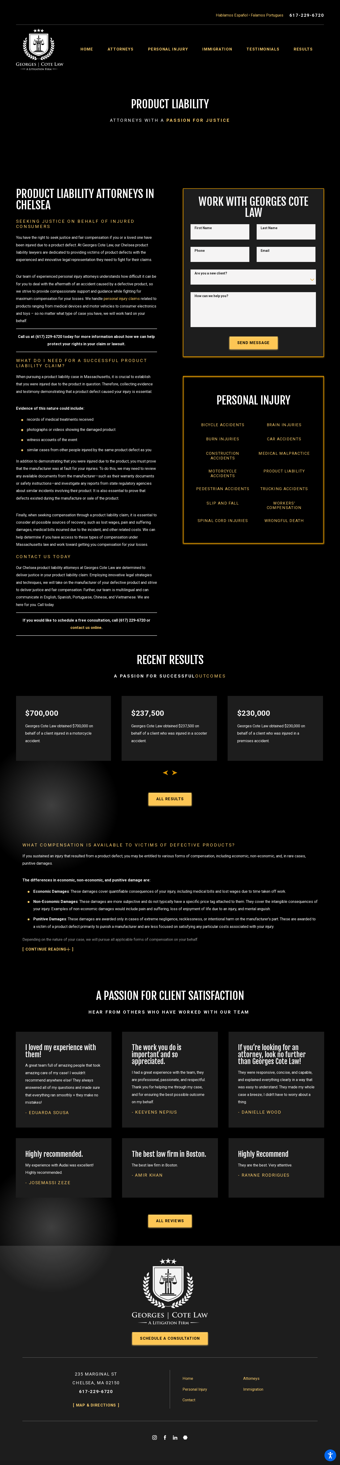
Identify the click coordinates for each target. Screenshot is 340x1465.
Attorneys (251, 1378)
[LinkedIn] (175, 1437)
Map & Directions (96, 1405)
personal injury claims (122, 298)
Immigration (253, 1389)
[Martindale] (185, 1437)
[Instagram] (154, 1437)
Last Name (269, 228)
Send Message (253, 343)
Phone (200, 251)
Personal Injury (195, 1389)
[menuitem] (94, 49)
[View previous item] (165, 772)
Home (188, 1378)
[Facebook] (165, 1437)
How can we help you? (211, 296)
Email (265, 251)
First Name (203, 228)
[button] (330, 1455)
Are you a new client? (211, 273)
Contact (189, 1400)
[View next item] (174, 772)
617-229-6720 (306, 15)
